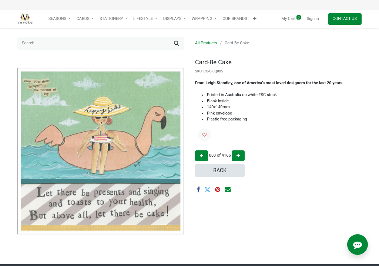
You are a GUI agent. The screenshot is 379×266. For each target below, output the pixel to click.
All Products (206, 43)
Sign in (313, 18)
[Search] (176, 43)
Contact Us (345, 18)
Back (220, 170)
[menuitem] (234, 19)
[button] (254, 19)
